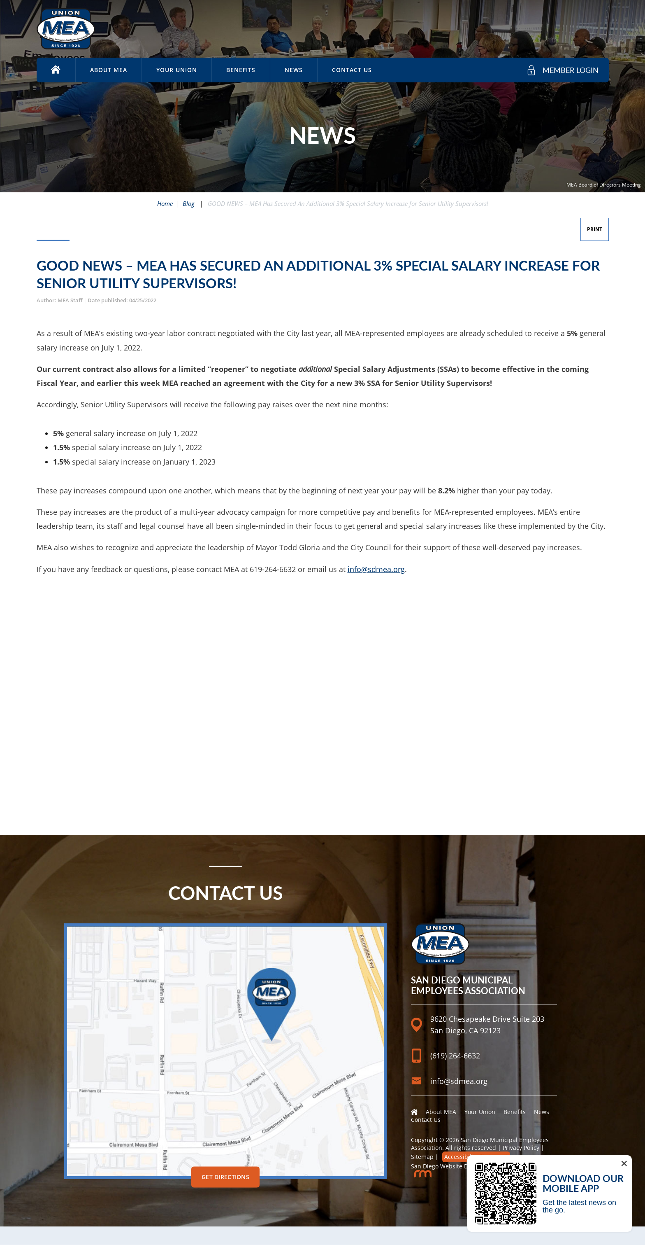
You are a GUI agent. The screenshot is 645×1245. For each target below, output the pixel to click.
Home (165, 203)
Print (594, 229)
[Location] (484, 1005)
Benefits (240, 70)
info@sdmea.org (376, 569)
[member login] (562, 70)
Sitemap (422, 1157)
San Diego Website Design (447, 1166)
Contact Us (352, 70)
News (294, 70)
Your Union (176, 70)
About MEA (108, 70)
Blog (189, 203)
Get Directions (225, 1177)
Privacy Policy (521, 1148)
